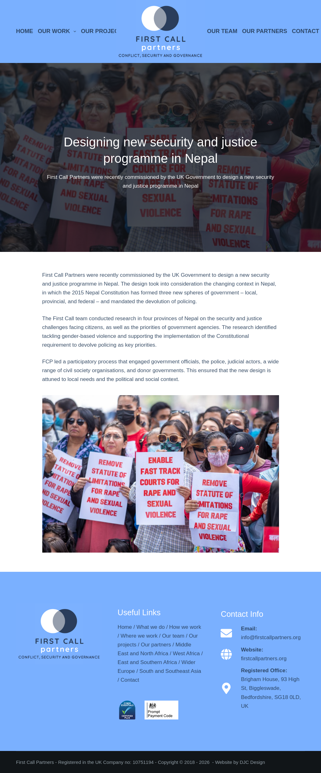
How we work (185, 627)
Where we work (139, 636)
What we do (150, 627)
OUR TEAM (222, 31)
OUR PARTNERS (264, 31)
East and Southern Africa (147, 662)
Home (125, 627)
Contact (130, 680)
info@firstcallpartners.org (270, 637)
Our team (173, 636)
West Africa (186, 653)
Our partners (156, 645)
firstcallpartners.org (264, 659)
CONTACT (305, 31)
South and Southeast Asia (170, 671)
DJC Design (252, 762)
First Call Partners (35, 762)
